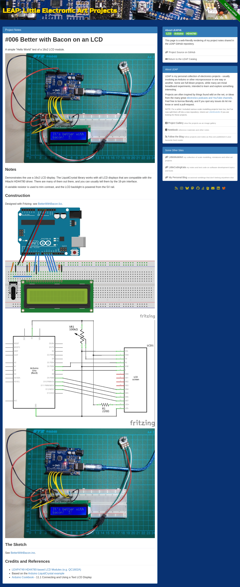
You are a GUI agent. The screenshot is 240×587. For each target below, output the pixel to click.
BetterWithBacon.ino (23, 552)
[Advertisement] (200, 214)
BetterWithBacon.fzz (50, 203)
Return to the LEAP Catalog (181, 59)
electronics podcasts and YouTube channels (209, 98)
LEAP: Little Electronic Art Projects (60, 10)
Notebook (187, 129)
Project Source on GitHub (180, 52)
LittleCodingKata (199, 169)
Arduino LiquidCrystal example (46, 573)
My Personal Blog (199, 177)
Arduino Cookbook (23, 577)
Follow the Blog (198, 138)
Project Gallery (190, 123)
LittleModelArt (214, 112)
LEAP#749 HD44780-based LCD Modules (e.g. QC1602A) (46, 569)
